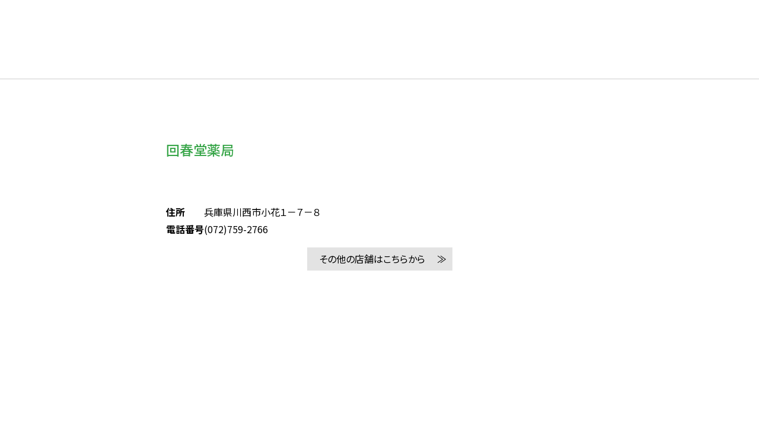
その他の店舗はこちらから (372, 259)
